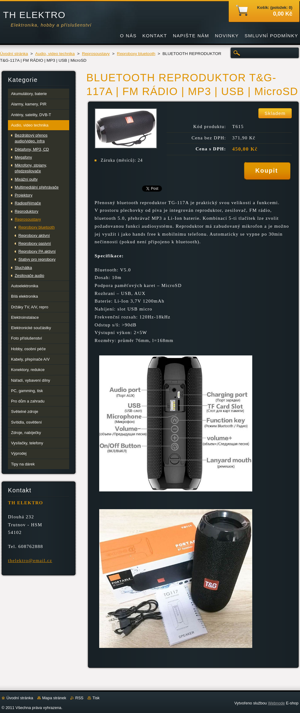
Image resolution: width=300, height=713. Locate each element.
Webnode (276, 703)
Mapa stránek (54, 698)
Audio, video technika (55, 53)
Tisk (95, 698)
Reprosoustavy (96, 53)
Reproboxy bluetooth (136, 53)
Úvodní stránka (14, 53)
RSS (79, 698)
